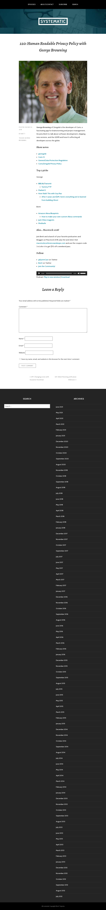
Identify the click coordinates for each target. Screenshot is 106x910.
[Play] (39, 273)
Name (21, 339)
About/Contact (47, 4)
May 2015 (59, 701)
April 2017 (59, 574)
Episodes (32, 4)
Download (65, 277)
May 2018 (59, 505)
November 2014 (62, 735)
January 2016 (60, 654)
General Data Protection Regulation (53, 160)
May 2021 (59, 413)
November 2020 (62, 447)
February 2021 (61, 430)
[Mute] (79, 273)
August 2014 (60, 752)
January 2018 (60, 528)
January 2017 (60, 591)
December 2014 (62, 729)
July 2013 (59, 827)
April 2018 (59, 511)
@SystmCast (43, 260)
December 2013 (61, 798)
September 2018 (62, 482)
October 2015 (61, 672)
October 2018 (61, 476)
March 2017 (60, 580)
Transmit (47, 183)
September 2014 (62, 747)
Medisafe (42, 223)
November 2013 (62, 804)
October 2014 (61, 741)
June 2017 (59, 562)
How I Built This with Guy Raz (50, 193)
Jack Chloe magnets (46, 220)
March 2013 (60, 850)
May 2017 (59, 568)
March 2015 (60, 712)
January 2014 (60, 793)
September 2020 (62, 459)
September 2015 (62, 678)
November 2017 (61, 539)
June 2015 (59, 695)
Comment (23, 307)
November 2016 (62, 603)
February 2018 (61, 522)
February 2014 (61, 787)
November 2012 (61, 873)
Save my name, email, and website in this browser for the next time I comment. (50, 359)
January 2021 (60, 436)
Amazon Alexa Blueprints (48, 213)
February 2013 (61, 856)
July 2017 (59, 557)
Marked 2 (42, 190)
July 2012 (59, 896)
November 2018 (62, 470)
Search (75, 4)
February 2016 (61, 649)
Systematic (53, 21)
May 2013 (59, 839)
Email (21, 346)
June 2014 (59, 764)
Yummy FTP (46, 187)
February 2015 (61, 718)
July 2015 (59, 689)
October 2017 (61, 545)
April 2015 (59, 706)
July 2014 (59, 758)
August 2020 (61, 464)
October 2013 (61, 810)
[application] (61, 273)
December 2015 (61, 660)
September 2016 (62, 614)
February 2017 (61, 585)
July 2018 (59, 493)
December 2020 (62, 441)
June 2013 (59, 833)
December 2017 (61, 534)
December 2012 (61, 868)
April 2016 (59, 637)
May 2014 (59, 770)
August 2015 (60, 683)
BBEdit (41, 183)
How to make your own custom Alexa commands (62, 217)
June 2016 (59, 626)
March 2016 (60, 643)
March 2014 (60, 781)
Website (22, 353)
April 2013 (59, 845)
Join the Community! (46, 266)
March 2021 (60, 424)
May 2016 (59, 631)
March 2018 (60, 516)
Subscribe (63, 4)
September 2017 (62, 551)
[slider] (59, 273)
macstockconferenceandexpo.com (50, 243)
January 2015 (60, 724)
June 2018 (59, 499)
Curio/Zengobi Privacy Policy (49, 164)
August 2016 (60, 620)
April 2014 (59, 775)
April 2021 (59, 418)
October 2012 (61, 879)
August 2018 (60, 487)
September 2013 (62, 816)
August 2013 (60, 822)
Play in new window (52, 277)
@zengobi (42, 154)
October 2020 (61, 453)
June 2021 (59, 407)
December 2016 (61, 597)
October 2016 (61, 608)
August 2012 (60, 891)
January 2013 (60, 862)
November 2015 (61, 666)
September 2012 (62, 885)
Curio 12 (41, 157)
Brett (23, 134)
